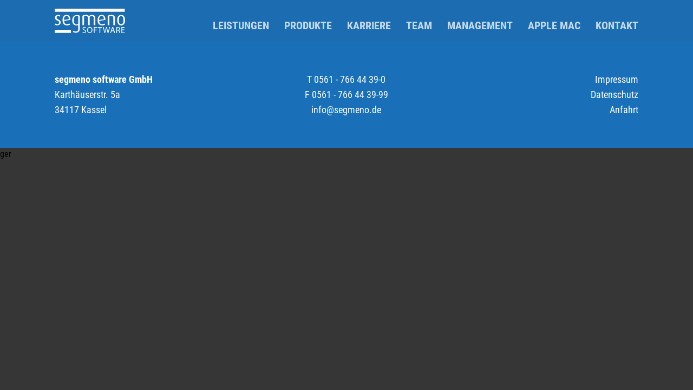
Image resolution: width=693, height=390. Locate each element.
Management (480, 25)
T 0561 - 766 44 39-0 (346, 79)
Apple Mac (554, 25)
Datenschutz (614, 94)
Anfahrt (624, 109)
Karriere (369, 25)
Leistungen (241, 25)
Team (419, 25)
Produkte (308, 25)
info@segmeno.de (346, 109)
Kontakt (617, 25)
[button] (346, 154)
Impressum (616, 79)
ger (5, 154)
